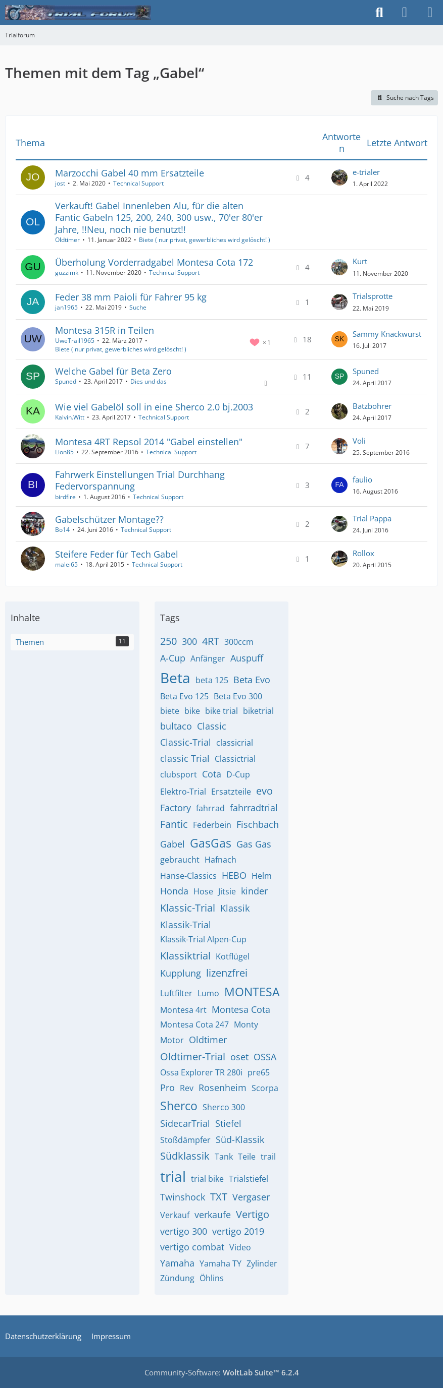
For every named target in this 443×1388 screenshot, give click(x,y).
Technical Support (138, 183)
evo (264, 791)
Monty (246, 1024)
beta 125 (211, 680)
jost (60, 183)
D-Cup (238, 774)
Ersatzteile (231, 791)
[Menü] (430, 13)
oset (239, 1057)
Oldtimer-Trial (192, 1056)
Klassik (235, 908)
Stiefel (228, 1123)
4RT (210, 641)
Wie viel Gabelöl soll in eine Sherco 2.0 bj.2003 (154, 407)
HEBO (234, 875)
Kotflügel (233, 956)
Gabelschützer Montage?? (109, 519)
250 (168, 641)
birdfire (65, 497)
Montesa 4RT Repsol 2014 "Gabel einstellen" (148, 442)
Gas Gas (253, 844)
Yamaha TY (220, 1263)
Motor (172, 1040)
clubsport (178, 774)
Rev (186, 1088)
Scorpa (265, 1088)
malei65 (66, 564)
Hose (203, 891)
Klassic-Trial (187, 908)
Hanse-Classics (188, 875)
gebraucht (180, 859)
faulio (362, 479)
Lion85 (64, 452)
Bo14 (62, 529)
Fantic (174, 824)
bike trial (221, 710)
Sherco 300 (224, 1107)
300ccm (239, 641)
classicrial (234, 742)
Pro (167, 1087)
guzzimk (66, 272)
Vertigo (252, 1214)
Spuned (65, 381)
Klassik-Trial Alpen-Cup (203, 939)
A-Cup (172, 658)
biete (169, 710)
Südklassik (185, 1156)
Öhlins (212, 1278)
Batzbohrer (372, 406)
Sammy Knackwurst (387, 334)
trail (268, 1156)
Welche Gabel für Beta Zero (113, 371)
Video (240, 1247)
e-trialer (366, 172)
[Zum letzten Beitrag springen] (339, 177)
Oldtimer (67, 239)
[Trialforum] (78, 13)
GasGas (210, 843)
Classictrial (235, 758)
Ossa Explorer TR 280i (201, 1072)
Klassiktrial (185, 955)
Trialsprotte (372, 296)
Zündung (177, 1278)
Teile (247, 1156)
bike (192, 710)
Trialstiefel (248, 1178)
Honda (174, 891)
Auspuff (246, 658)
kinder (254, 891)
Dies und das (148, 381)
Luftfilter (176, 993)
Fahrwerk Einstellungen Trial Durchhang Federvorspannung (140, 480)
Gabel (172, 844)
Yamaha (177, 1263)
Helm (262, 875)
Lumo (208, 993)
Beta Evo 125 (184, 696)
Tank (224, 1156)
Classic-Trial (185, 742)
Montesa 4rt (183, 1009)
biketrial (258, 710)
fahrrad (210, 808)
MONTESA (252, 992)
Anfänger (207, 658)
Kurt (360, 261)
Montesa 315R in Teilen (104, 330)
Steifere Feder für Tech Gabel (116, 554)
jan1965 (66, 307)
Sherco (179, 1106)
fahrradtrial (254, 808)
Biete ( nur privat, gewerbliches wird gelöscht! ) (204, 239)
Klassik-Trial (185, 925)
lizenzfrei (227, 973)
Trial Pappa (372, 518)
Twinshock (182, 1197)
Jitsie (227, 891)
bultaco (176, 726)
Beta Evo (251, 680)
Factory (175, 808)
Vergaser (251, 1197)
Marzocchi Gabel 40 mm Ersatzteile (129, 173)
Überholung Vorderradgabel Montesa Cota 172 (154, 262)
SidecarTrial (185, 1123)
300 (189, 641)
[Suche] (379, 13)
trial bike (207, 1178)
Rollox (363, 553)
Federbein (212, 824)
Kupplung (180, 973)
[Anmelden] (405, 12)
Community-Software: (221, 1372)
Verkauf (174, 1215)
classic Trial (185, 758)
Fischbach (257, 824)
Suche (137, 307)
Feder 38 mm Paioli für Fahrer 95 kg (131, 297)
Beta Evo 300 (238, 696)
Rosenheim (223, 1087)
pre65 (259, 1072)
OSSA (265, 1057)
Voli (359, 441)
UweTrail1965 (74, 340)
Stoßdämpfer (185, 1139)
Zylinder (262, 1263)
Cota (211, 774)
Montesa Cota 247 (194, 1024)
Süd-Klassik (240, 1139)
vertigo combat (192, 1247)
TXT (218, 1196)
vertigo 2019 (238, 1231)
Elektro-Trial (183, 791)
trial (173, 1176)
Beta (175, 677)
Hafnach (220, 859)
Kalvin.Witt (69, 417)
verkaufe (212, 1215)
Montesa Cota (241, 1009)
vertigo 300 (183, 1231)
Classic (211, 726)
